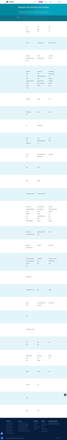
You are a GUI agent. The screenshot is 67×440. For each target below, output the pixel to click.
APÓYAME (51, 1)
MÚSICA (35, 1)
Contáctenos (35, 424)
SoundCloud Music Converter (10, 433)
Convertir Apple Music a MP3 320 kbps (23, 425)
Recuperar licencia (44, 428)
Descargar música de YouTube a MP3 (23, 429)
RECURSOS (46, 1)
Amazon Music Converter (9, 427)
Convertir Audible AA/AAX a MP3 (22, 428)
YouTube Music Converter (9, 430)
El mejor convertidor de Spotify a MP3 (23, 424)
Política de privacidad (36, 427)
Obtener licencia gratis (45, 431)
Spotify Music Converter (9, 424)
